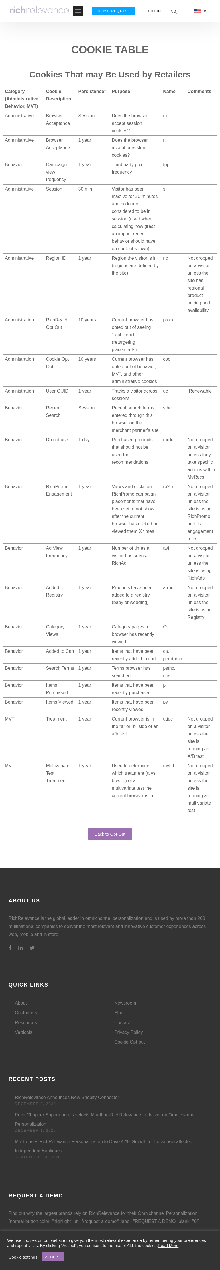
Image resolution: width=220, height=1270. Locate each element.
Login (154, 11)
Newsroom (125, 1003)
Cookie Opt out (129, 1042)
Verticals (23, 1032)
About (21, 1003)
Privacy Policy (128, 1032)
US (206, 11)
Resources (26, 1022)
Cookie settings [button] (23, 1257)
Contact (122, 1022)
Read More (168, 1245)
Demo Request (113, 11)
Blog (118, 1012)
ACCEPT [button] (52, 1257)
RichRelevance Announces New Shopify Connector (67, 1097)
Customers (26, 1012)
